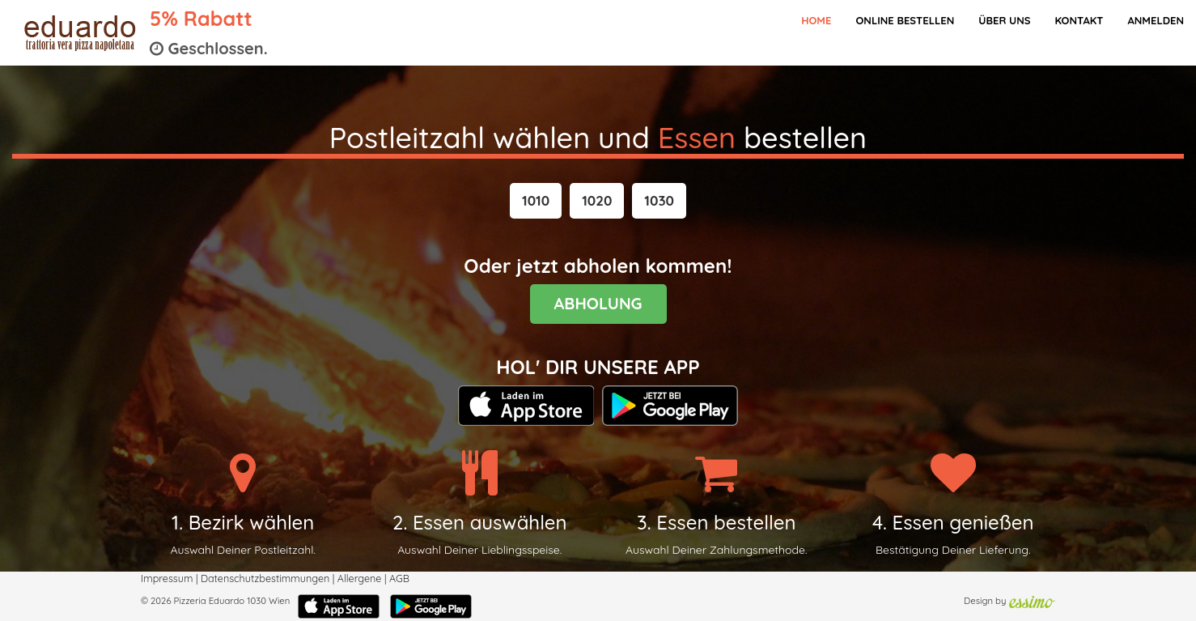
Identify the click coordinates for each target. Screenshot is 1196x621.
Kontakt (1078, 20)
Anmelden (1155, 20)
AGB (399, 578)
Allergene (359, 578)
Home (816, 20)
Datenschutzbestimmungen (265, 578)
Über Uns (1004, 20)
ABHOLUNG (598, 303)
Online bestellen (904, 20)
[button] (536, 201)
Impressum (167, 578)
